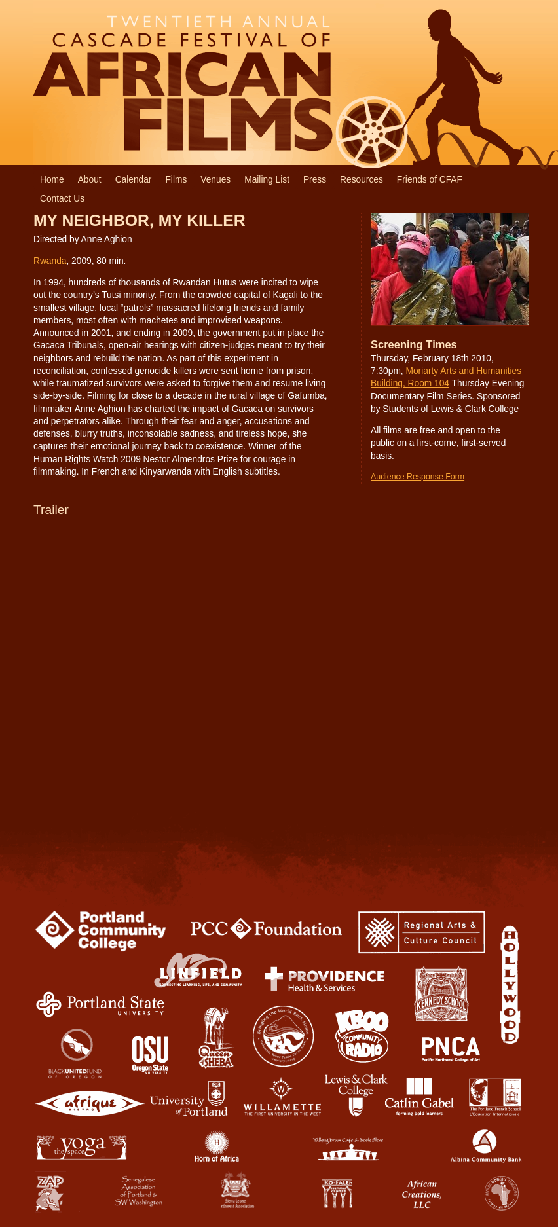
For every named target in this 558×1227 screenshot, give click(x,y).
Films (176, 180)
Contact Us (62, 199)
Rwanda (49, 261)
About (90, 180)
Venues (215, 180)
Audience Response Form (417, 476)
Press (314, 180)
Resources (361, 180)
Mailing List (266, 180)
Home (52, 180)
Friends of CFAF (429, 180)
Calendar (133, 180)
